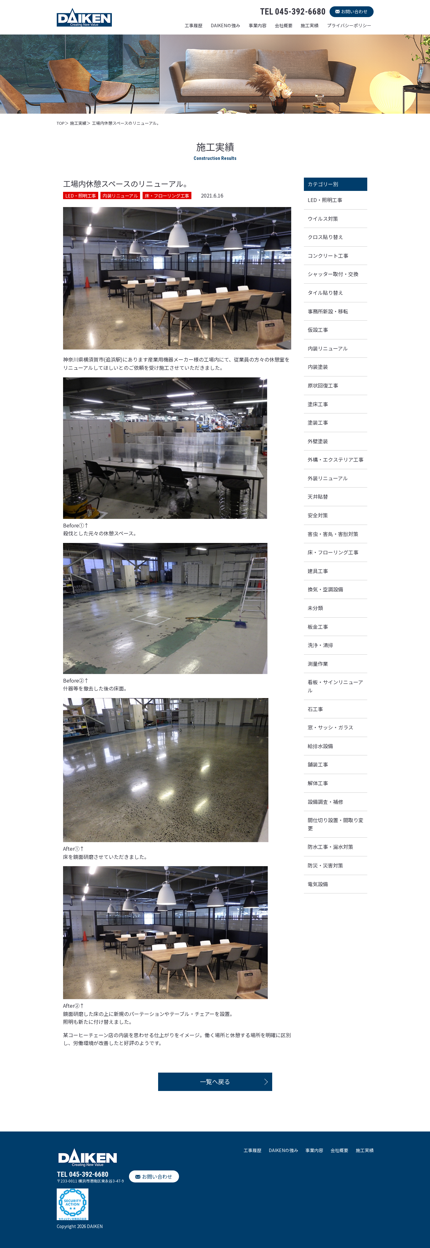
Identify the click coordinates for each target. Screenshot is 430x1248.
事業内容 (257, 25)
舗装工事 (318, 764)
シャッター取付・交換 (333, 274)
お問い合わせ (354, 11)
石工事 (315, 709)
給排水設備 (320, 746)
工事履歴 (193, 25)
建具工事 (318, 571)
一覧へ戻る (215, 1081)
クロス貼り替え (325, 237)
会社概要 (283, 25)
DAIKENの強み (225, 25)
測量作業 (318, 663)
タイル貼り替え (325, 292)
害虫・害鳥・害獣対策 (333, 534)
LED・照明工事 (325, 200)
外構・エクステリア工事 (335, 459)
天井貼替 (318, 496)
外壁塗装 (318, 441)
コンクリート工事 (328, 255)
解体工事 (318, 783)
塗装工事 (318, 422)
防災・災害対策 (325, 865)
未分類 (315, 608)
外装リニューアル (328, 478)
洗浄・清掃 (320, 645)
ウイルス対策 (323, 218)
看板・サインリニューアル (335, 686)
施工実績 (309, 25)
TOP (61, 123)
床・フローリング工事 (333, 552)
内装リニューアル (328, 348)
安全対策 (318, 515)
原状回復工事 (323, 385)
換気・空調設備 (325, 589)
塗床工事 (318, 404)
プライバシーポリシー (349, 25)
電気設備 (318, 884)
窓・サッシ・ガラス (330, 727)
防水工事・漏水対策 (330, 846)
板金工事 (318, 626)
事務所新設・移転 (328, 311)
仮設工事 (318, 329)
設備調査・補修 (325, 801)
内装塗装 (318, 366)
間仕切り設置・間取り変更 (335, 824)
